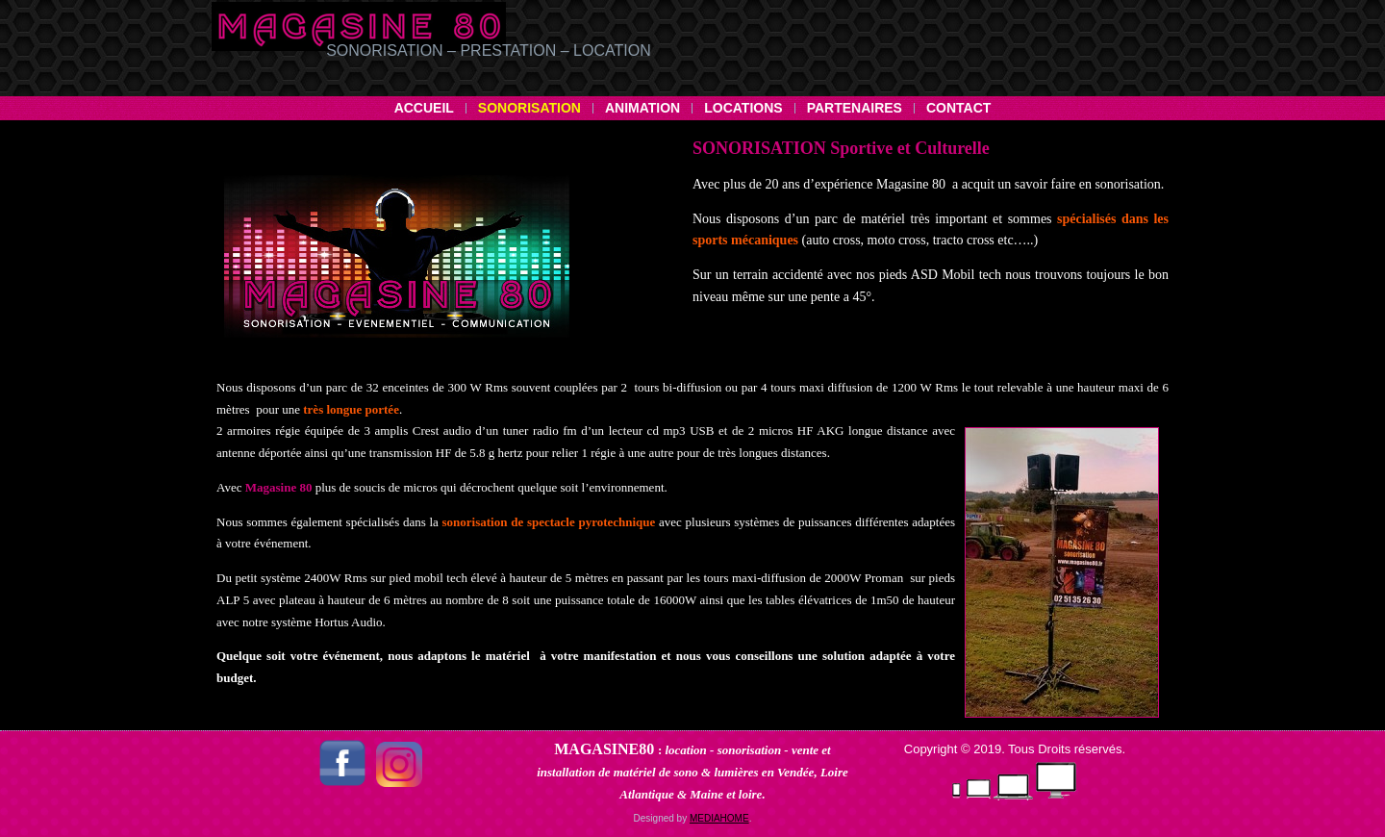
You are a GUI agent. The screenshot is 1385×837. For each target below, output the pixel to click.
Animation (642, 107)
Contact (958, 107)
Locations (743, 107)
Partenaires (854, 107)
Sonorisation (529, 107)
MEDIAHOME (719, 818)
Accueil (424, 107)
